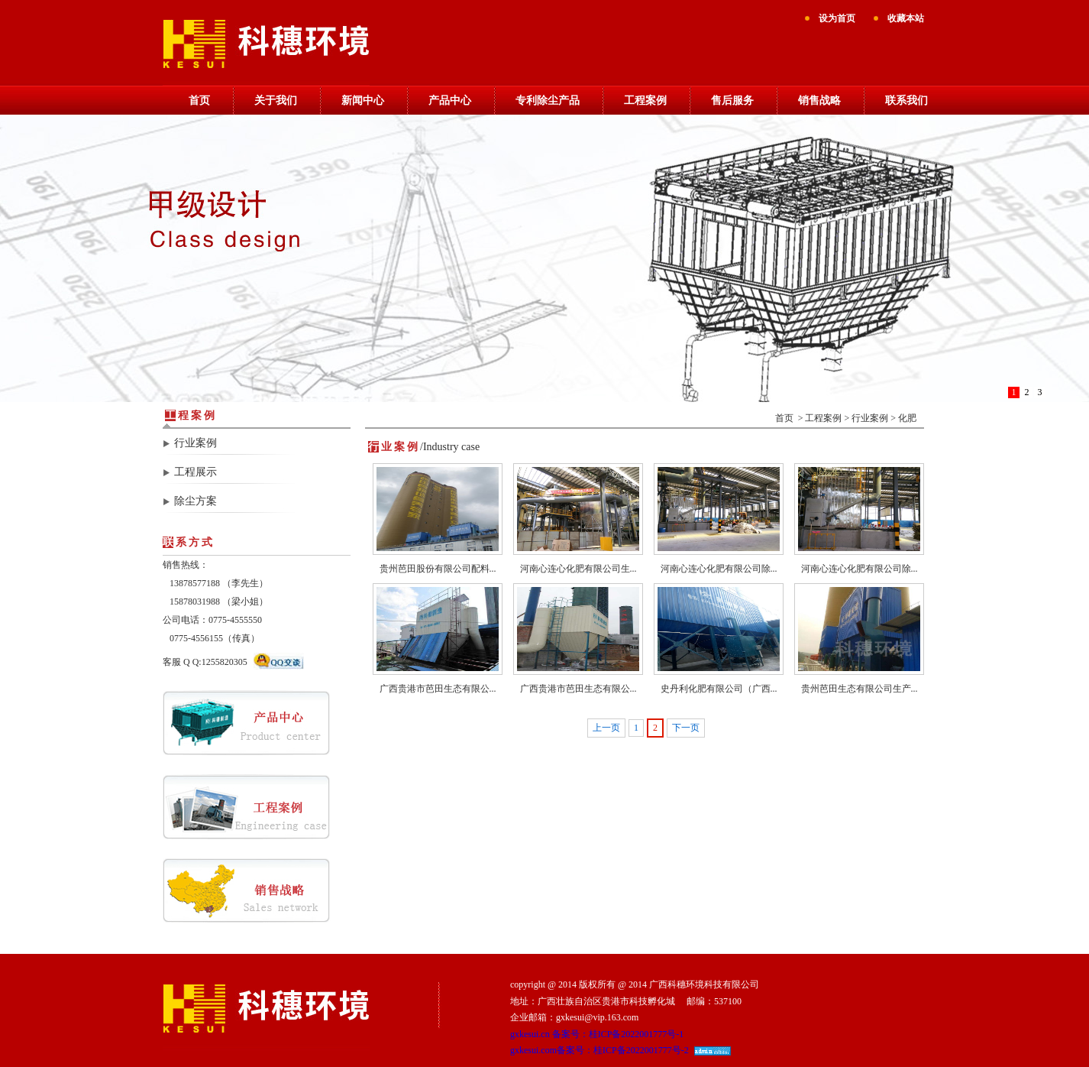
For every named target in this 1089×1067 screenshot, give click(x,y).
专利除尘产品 (547, 100)
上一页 (606, 727)
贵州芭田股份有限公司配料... (438, 568)
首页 (199, 100)
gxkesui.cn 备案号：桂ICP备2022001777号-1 (596, 1034)
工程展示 (195, 472)
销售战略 (819, 100)
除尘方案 (195, 501)
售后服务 (732, 100)
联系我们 (906, 100)
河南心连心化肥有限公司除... (719, 568)
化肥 (907, 418)
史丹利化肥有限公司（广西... (719, 688)
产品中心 (449, 100)
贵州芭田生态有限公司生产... (859, 688)
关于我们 (275, 100)
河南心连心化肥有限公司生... (578, 568)
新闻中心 (362, 100)
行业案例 (195, 443)
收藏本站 (905, 18)
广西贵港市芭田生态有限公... (438, 688)
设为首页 (837, 18)
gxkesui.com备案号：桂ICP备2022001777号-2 (599, 1050)
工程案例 (645, 100)
